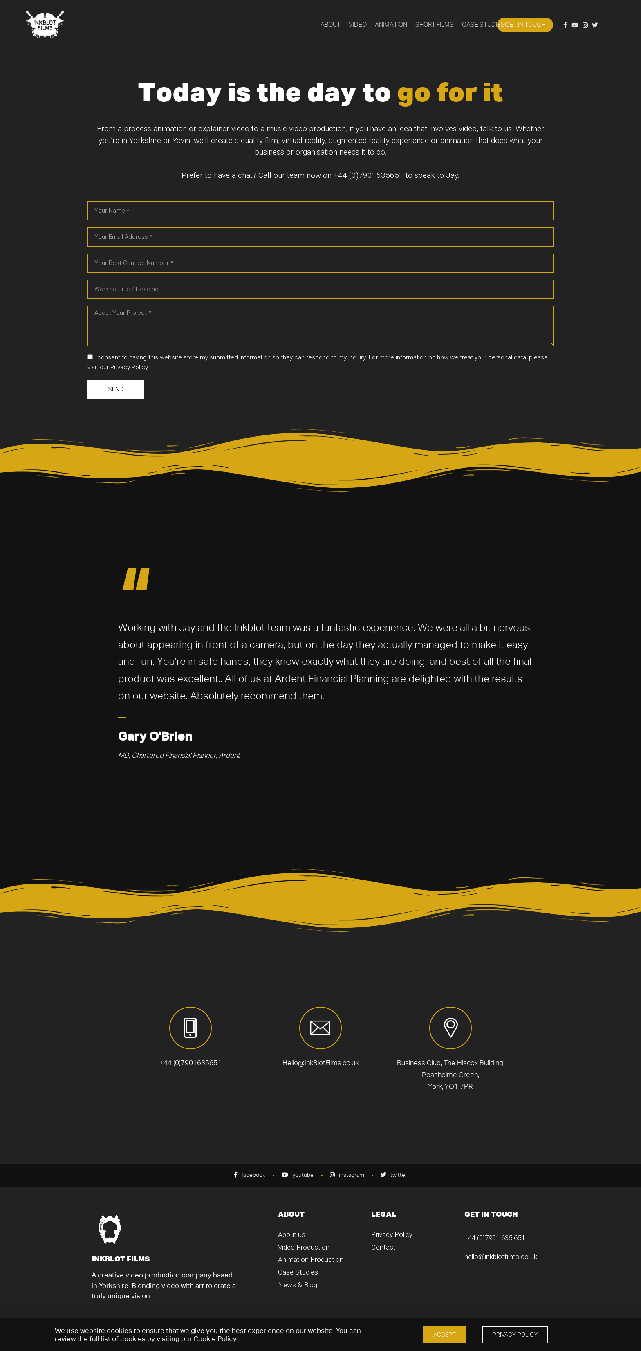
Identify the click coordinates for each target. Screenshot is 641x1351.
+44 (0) (346, 175)
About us (291, 1234)
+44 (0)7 (476, 1238)
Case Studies (298, 1272)
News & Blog (297, 1285)
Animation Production (310, 1259)
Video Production (303, 1247)
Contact (383, 1247)
